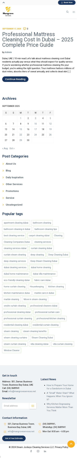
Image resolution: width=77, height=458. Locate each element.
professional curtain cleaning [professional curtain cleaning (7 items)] (18, 318)
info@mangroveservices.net (22, 391)
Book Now (67, 2)
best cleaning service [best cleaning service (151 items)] (14, 235)
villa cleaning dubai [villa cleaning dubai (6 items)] (39, 344)
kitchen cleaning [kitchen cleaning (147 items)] (56, 286)
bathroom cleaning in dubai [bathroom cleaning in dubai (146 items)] (17, 229)
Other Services (14, 184)
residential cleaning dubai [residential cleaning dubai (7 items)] (16, 325)
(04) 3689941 (13, 388)
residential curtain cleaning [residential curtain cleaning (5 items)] (45, 325)
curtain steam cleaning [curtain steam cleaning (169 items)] (15, 254)
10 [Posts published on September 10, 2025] (35, 124)
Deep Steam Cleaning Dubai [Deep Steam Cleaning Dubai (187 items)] (44, 261)
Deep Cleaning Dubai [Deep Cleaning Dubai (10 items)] (58, 254)
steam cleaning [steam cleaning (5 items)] (11, 331)
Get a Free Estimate (14, 438)
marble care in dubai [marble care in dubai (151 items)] (44, 293)
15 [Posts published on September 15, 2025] (21, 129)
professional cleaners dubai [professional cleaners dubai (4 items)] (43, 305)
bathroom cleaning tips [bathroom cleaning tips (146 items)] (46, 229)
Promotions (12, 191)
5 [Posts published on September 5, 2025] (50, 118)
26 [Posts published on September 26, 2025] (50, 135)
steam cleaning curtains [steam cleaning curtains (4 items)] (15, 337)
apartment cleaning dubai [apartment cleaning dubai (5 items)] (16, 222)
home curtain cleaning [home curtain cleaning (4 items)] (14, 286)
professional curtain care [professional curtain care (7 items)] (47, 312)
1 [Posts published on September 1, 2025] (20, 118)
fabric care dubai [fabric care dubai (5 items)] (42, 280)
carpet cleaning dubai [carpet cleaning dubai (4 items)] (39, 235)
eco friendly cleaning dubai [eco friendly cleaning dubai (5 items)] (17, 280)
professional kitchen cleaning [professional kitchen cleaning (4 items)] (51, 318)
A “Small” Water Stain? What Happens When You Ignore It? (60, 396)
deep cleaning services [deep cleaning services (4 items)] (15, 261)
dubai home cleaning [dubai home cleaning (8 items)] (41, 267)
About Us (11, 163)
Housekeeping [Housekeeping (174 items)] (37, 286)
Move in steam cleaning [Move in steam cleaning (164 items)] (35, 299)
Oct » (12, 148)
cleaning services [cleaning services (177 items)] (42, 242)
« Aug (5, 148)
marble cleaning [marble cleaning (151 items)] (11, 299)
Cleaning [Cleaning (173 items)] (58, 235)
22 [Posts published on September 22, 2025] (21, 135)
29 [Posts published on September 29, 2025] (21, 140)
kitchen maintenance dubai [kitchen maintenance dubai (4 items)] (17, 293)
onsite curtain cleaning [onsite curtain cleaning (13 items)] (15, 305)
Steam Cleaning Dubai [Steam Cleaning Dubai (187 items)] (42, 337)
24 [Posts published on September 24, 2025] (35, 135)
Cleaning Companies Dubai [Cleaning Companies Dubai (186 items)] (17, 242)
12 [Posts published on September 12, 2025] (50, 124)
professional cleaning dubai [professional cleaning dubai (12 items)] (17, 312)
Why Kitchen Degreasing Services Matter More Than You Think (60, 407)
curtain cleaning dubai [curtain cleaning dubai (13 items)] (41, 248)
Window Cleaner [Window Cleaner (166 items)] (12, 350)
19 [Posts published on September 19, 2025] (50, 129)
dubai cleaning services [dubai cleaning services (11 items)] (15, 267)
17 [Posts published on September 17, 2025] (35, 129)
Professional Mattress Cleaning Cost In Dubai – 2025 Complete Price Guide (37, 39)
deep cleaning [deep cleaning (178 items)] (37, 254)
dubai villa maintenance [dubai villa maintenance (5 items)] (44, 273)
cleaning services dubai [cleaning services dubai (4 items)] (15, 248)
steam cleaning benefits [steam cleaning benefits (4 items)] (34, 331)
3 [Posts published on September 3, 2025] (35, 118)
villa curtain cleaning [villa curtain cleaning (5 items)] (62, 344)
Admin (8, 52)
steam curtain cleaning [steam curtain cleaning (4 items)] (15, 344)
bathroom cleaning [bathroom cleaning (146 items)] (42, 222)
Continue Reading (15, 79)
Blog (8, 170)
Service (10, 197)
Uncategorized (14, 204)
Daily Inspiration (14, 177)
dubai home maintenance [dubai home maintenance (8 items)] (16, 273)
